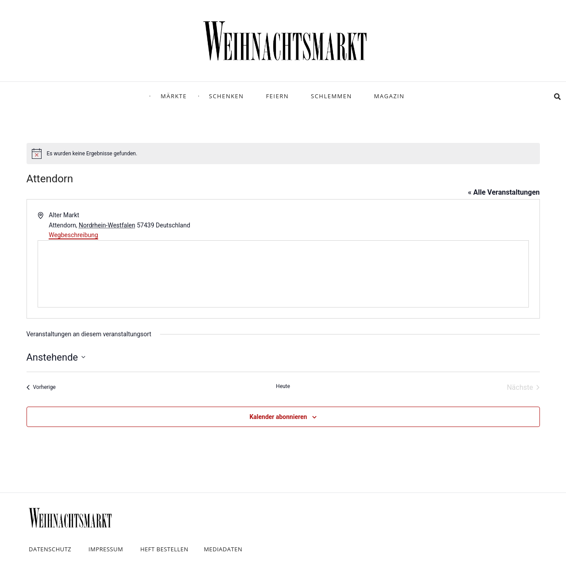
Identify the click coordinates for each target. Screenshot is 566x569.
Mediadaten (223, 549)
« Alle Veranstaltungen (503, 192)
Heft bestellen (164, 549)
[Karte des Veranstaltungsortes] (283, 274)
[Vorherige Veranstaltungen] (41, 387)
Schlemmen (331, 96)
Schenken (226, 96)
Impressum (105, 549)
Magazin (389, 96)
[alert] (283, 153)
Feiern (277, 96)
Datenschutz (50, 549)
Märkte (174, 96)
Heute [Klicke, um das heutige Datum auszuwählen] (283, 386)
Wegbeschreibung (73, 234)
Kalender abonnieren (278, 416)
